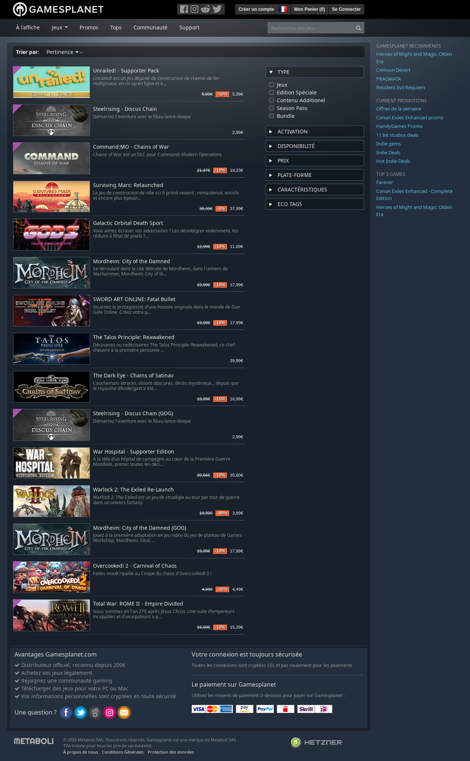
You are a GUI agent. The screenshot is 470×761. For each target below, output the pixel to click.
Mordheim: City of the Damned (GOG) (139, 528)
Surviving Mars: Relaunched (128, 185)
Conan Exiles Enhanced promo (410, 117)
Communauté (150, 27)
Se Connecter (346, 9)
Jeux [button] (58, 27)
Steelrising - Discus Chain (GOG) (133, 413)
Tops (116, 27)
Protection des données (171, 752)
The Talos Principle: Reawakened (134, 337)
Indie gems (388, 143)
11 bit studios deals (397, 135)
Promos (89, 27)
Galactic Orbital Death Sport (128, 223)
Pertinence (65, 51)
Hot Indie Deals (393, 161)
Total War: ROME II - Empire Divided (138, 604)
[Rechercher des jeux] (310, 27)
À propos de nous (80, 752)
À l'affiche (28, 27)
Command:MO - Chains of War (131, 147)
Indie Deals (388, 152)
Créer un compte (256, 9)
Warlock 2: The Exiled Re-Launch (133, 490)
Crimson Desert (393, 70)
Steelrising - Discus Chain (125, 109)
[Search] (358, 27)
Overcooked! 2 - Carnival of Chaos (135, 566)
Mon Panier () (309, 9)
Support (189, 27)
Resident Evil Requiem (400, 87)
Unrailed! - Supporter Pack (126, 71)
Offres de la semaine (398, 108)
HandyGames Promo (399, 126)
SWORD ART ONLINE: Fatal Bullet (134, 299)
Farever (384, 182)
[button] (282, 8)
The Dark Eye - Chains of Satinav (133, 376)
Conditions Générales (123, 752)
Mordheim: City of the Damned (131, 261)
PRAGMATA (388, 78)
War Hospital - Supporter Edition (133, 452)
